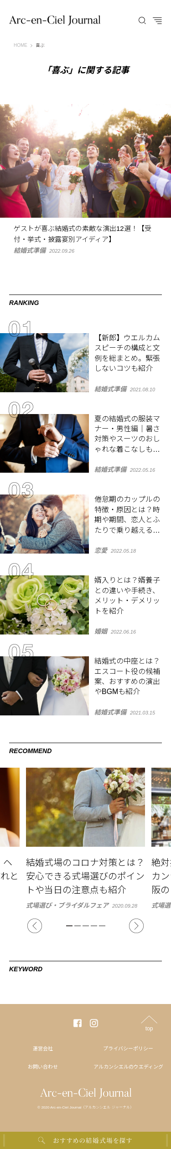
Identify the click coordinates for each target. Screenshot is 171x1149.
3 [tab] (86, 925)
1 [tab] (69, 925)
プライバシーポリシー (128, 1048)
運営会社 (43, 1048)
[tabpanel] (85, 838)
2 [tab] (77, 925)
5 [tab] (102, 925)
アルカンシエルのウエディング (128, 1066)
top (149, 1028)
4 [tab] (94, 925)
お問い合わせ (43, 1066)
